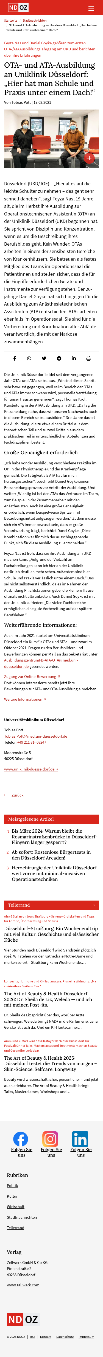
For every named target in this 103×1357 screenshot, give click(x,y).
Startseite (10, 20)
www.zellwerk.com (23, 1284)
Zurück (17, 795)
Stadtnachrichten (35, 20)
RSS (32, 1337)
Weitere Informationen (23, 699)
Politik (12, 1185)
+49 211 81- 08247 (31, 742)
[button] (14, 358)
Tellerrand (19, 905)
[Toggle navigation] (91, 7)
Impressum (86, 1337)
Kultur (12, 1196)
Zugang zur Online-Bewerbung (30, 676)
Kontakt (45, 1337)
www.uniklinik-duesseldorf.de (29, 769)
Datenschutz (65, 1337)
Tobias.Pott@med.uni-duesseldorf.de (35, 736)
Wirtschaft (15, 1206)
